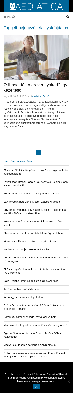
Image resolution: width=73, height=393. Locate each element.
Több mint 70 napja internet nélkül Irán (26, 249)
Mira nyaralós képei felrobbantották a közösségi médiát (36, 325)
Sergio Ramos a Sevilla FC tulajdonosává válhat (32, 193)
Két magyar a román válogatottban (24, 297)
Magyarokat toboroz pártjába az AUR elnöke (30, 344)
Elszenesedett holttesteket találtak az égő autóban (33, 233)
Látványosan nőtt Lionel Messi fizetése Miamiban (32, 201)
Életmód (46, 96)
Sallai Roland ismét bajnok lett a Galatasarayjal (31, 280)
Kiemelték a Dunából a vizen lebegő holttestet (30, 241)
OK (36, 387)
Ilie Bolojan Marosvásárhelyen (21, 288)
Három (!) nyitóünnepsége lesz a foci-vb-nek (30, 316)
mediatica (36, 96)
